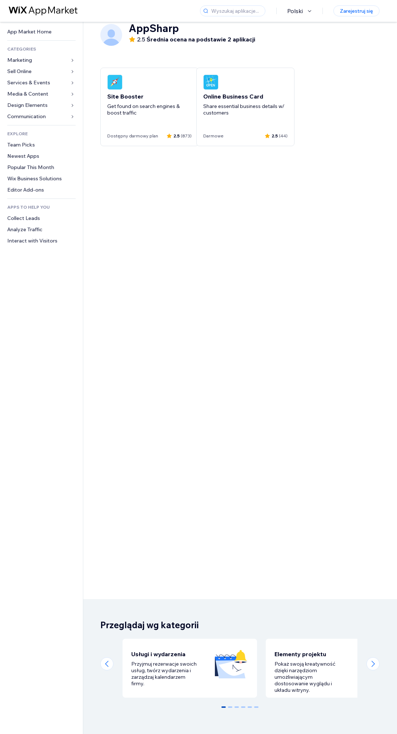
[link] (41, 31)
